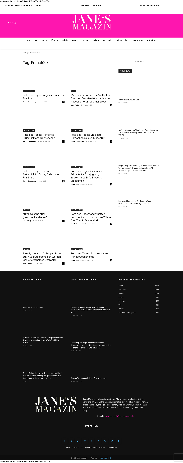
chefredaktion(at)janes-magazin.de (119, 416)
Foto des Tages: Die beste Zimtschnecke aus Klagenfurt (88, 136)
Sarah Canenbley (29, 102)
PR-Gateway (27, 263)
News (73, 91)
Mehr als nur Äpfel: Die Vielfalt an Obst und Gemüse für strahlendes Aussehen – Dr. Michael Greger (91, 98)
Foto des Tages (29, 91)
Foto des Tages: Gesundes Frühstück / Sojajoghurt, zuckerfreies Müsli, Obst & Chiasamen (86, 176)
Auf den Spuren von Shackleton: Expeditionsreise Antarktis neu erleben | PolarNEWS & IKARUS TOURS (138, 132)
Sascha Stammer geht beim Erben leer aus (88, 378)
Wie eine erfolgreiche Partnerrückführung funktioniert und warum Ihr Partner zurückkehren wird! (90, 309)
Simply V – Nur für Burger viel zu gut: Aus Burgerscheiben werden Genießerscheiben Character (42, 256)
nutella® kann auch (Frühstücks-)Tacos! (35, 215)
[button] (12, 22)
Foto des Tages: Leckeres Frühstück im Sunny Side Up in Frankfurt (41, 174)
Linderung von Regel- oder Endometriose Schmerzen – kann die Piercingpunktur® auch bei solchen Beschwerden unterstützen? (91, 345)
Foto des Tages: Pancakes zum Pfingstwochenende (89, 255)
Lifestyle (26, 209)
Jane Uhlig (75, 105)
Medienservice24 (106, 458)
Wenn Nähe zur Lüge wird (128, 100)
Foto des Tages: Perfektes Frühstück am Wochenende (39, 136)
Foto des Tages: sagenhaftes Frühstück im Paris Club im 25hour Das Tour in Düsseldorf (91, 217)
